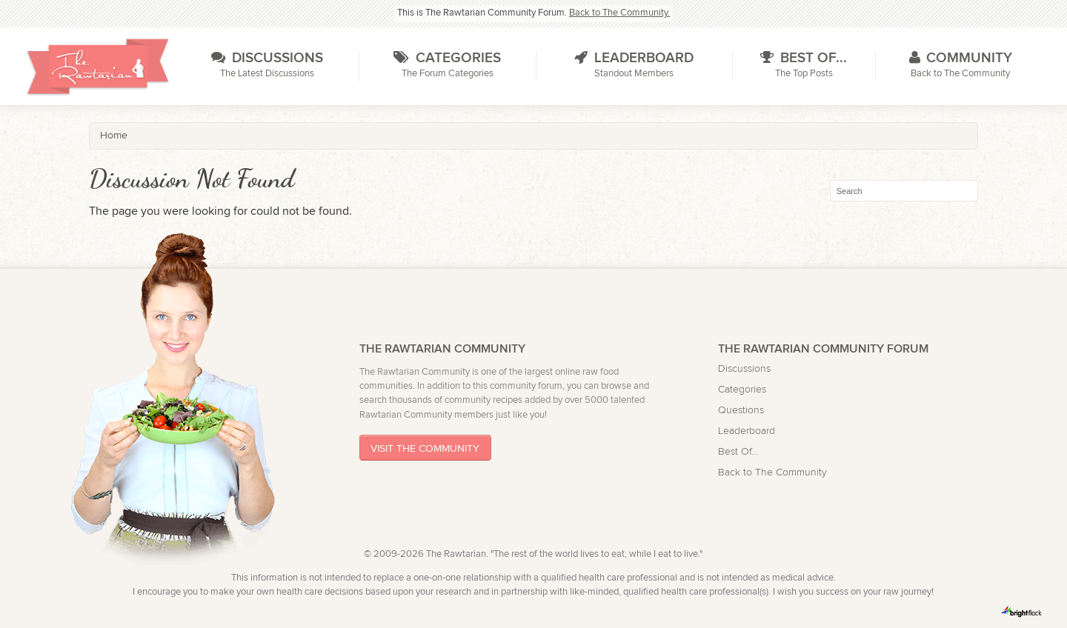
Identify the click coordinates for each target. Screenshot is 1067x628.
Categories (742, 389)
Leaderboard (746, 430)
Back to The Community (772, 472)
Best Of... (738, 451)
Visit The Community (424, 447)
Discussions (744, 368)
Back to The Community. (619, 13)
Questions (741, 410)
